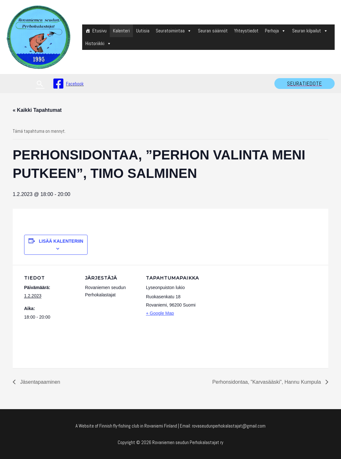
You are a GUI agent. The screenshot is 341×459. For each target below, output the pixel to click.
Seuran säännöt (213, 30)
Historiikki (98, 43)
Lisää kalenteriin (61, 241)
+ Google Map (160, 313)
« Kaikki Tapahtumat (37, 110)
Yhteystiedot (246, 30)
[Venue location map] (240, 308)
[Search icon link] (40, 83)
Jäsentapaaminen (39, 382)
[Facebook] (68, 83)
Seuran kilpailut (310, 30)
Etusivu (99, 30)
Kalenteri (121, 30)
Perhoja (275, 30)
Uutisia (142, 30)
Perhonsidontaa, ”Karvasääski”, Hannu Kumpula (267, 382)
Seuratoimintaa (174, 30)
